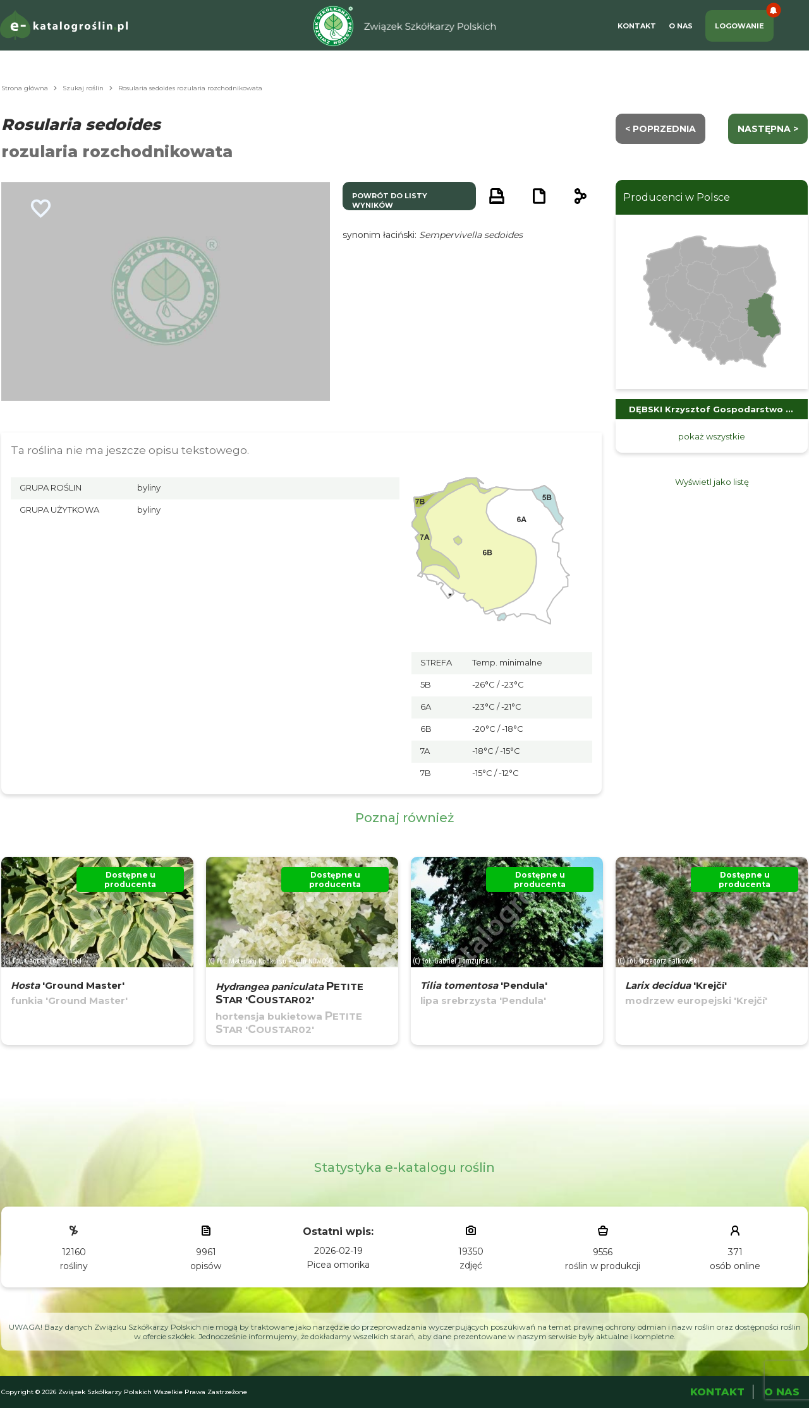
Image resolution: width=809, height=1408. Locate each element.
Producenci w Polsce (676, 197)
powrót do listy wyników (389, 200)
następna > (768, 128)
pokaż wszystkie (711, 436)
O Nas (681, 25)
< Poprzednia (660, 128)
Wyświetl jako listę (712, 482)
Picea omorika (338, 1264)
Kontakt (636, 25)
